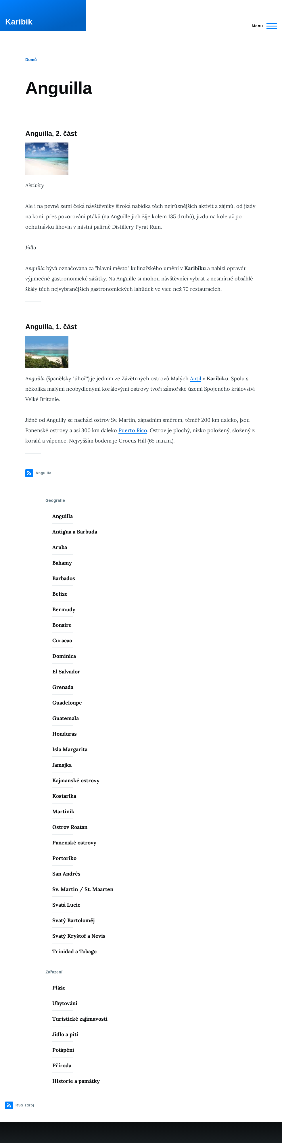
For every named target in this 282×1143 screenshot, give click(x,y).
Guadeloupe (67, 702)
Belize (60, 594)
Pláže (59, 987)
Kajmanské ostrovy (75, 780)
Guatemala (65, 718)
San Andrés (66, 873)
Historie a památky (76, 1081)
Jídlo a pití (65, 1034)
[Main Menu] (263, 26)
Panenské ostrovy (74, 842)
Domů (31, 59)
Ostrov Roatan (69, 827)
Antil (195, 378)
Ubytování (64, 1003)
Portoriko (64, 858)
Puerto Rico (132, 430)
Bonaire (62, 625)
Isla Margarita (69, 749)
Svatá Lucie (66, 904)
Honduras (64, 733)
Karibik (18, 21)
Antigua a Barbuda (74, 531)
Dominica (64, 656)
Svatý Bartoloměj (73, 920)
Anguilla (62, 516)
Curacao (62, 640)
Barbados (63, 578)
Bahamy (62, 562)
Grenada (62, 687)
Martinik (63, 811)
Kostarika (64, 796)
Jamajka (62, 765)
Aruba (59, 547)
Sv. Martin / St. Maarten (82, 889)
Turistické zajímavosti (80, 1018)
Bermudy (63, 609)
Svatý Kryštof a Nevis (78, 936)
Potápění (63, 1050)
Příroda (61, 1065)
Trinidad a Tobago (74, 951)
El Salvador (66, 671)
